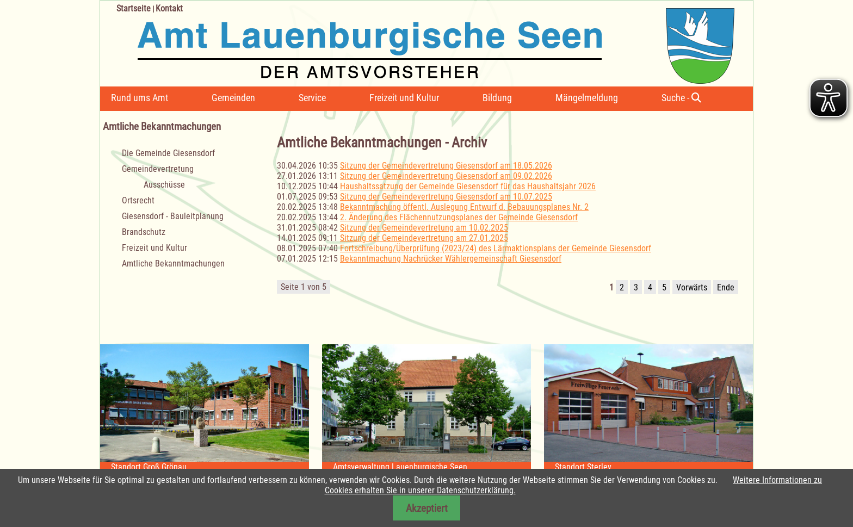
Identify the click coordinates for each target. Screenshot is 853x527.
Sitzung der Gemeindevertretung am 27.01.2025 (424, 238)
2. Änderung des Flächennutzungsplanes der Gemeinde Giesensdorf (459, 217)
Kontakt (169, 8)
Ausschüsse (164, 184)
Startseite (133, 8)
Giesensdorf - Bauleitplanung (173, 216)
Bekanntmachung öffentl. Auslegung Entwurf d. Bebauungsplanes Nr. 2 (464, 207)
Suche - (681, 97)
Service (312, 97)
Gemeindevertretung (158, 169)
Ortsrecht (138, 200)
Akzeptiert (427, 508)
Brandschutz (143, 232)
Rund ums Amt (139, 97)
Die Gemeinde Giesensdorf (168, 153)
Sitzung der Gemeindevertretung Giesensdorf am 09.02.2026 (446, 176)
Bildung (497, 97)
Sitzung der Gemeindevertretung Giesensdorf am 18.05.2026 (446, 165)
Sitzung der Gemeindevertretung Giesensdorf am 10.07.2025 (446, 196)
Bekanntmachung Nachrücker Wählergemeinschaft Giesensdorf (450, 258)
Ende (725, 287)
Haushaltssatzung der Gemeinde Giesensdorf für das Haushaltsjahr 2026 (468, 186)
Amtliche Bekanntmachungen (173, 263)
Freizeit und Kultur (404, 97)
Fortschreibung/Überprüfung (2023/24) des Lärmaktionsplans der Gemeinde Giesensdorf (495, 248)
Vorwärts (691, 287)
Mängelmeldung (586, 97)
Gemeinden (233, 97)
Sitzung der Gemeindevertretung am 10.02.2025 (424, 227)
